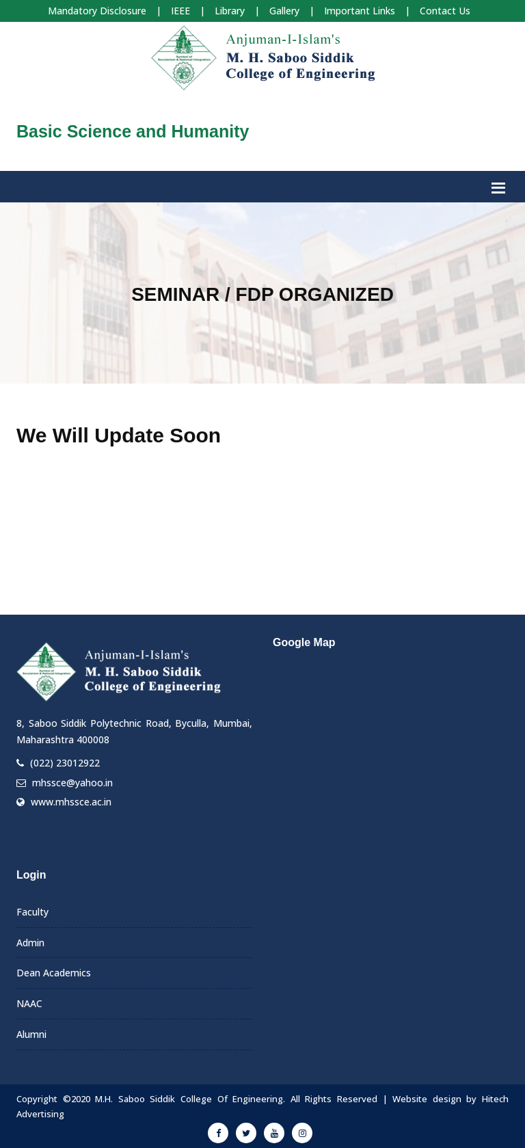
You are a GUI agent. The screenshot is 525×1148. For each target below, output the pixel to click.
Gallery (284, 10)
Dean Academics (53, 972)
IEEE (180, 10)
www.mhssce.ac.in (71, 801)
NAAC (29, 1003)
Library (230, 10)
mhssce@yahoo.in (72, 782)
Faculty (32, 911)
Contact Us (445, 10)
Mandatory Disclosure (97, 10)
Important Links (359, 10)
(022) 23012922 (65, 762)
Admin (30, 942)
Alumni (31, 1034)
